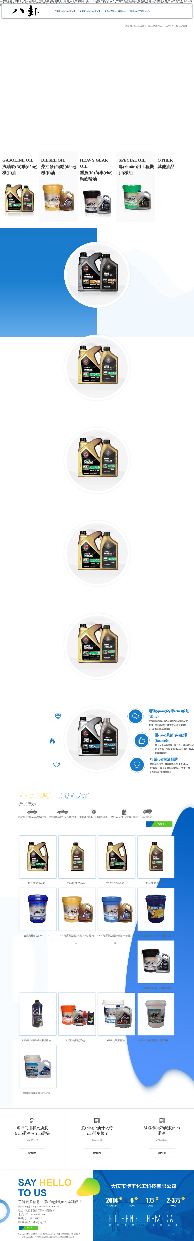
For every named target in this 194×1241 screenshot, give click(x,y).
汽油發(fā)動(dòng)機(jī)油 (65, 11)
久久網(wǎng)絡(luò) (43, 1237)
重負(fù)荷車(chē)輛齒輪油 (115, 11)
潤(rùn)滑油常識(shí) (156, 26)
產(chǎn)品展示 (140, 26)
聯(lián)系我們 (181, 26)
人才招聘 (169, 26)
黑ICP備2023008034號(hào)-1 (62, 1237)
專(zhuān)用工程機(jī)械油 (140, 11)
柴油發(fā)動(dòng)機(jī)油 (90, 11)
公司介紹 (128, 26)
